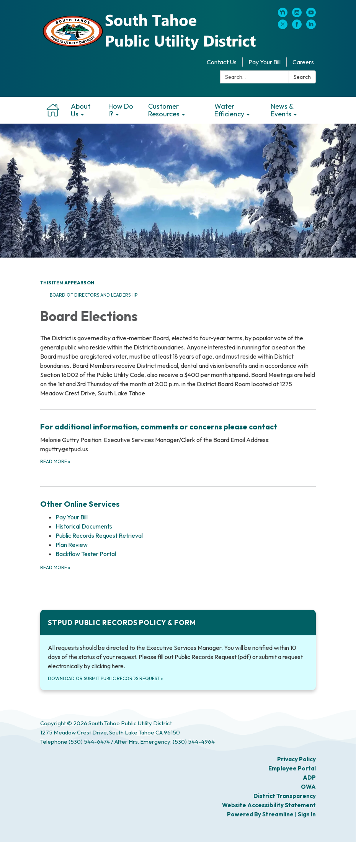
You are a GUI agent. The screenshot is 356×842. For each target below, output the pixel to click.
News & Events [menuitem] (282, 110)
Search (302, 76)
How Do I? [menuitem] (120, 110)
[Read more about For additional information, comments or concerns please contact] (178, 443)
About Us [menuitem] (80, 110)
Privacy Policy (296, 759)
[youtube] (311, 15)
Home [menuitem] (52, 110)
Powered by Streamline (260, 814)
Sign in (307, 814)
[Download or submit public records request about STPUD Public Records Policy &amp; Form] (178, 650)
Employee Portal (292, 768)
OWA (308, 786)
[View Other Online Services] (178, 504)
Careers (303, 62)
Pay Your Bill (264, 62)
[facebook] (297, 27)
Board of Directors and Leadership (94, 295)
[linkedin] (311, 27)
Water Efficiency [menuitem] (229, 110)
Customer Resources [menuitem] (164, 110)
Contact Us (222, 62)
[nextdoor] (282, 15)
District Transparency (284, 796)
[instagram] (297, 15)
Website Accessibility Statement (269, 805)
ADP (309, 777)
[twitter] (282, 27)
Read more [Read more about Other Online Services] (55, 567)
